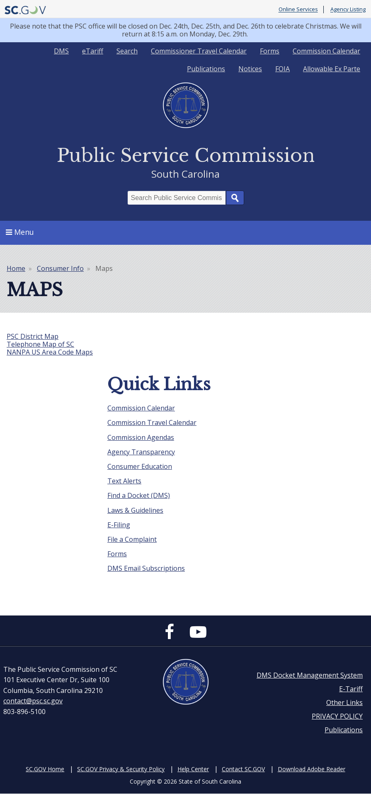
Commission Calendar (326, 51)
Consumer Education (139, 466)
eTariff (92, 51)
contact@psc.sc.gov (33, 700)
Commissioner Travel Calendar (199, 51)
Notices (250, 68)
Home (16, 268)
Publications (206, 68)
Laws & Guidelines (135, 510)
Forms (269, 51)
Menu (20, 232)
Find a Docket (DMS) (138, 495)
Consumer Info (60, 268)
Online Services (298, 9)
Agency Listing (348, 9)
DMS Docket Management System (310, 675)
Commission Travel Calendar (151, 422)
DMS (61, 51)
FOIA (282, 68)
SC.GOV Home (45, 769)
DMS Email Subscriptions (146, 568)
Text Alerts (124, 480)
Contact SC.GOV (243, 769)
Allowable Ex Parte (331, 68)
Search (127, 51)
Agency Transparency (141, 451)
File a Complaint (132, 539)
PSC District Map (32, 336)
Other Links (344, 702)
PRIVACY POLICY (337, 716)
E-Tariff (351, 688)
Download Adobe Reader (311, 769)
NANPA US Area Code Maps (50, 352)
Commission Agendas (140, 437)
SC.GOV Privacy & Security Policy (121, 769)
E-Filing (118, 524)
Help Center (193, 769)
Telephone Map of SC (40, 344)
